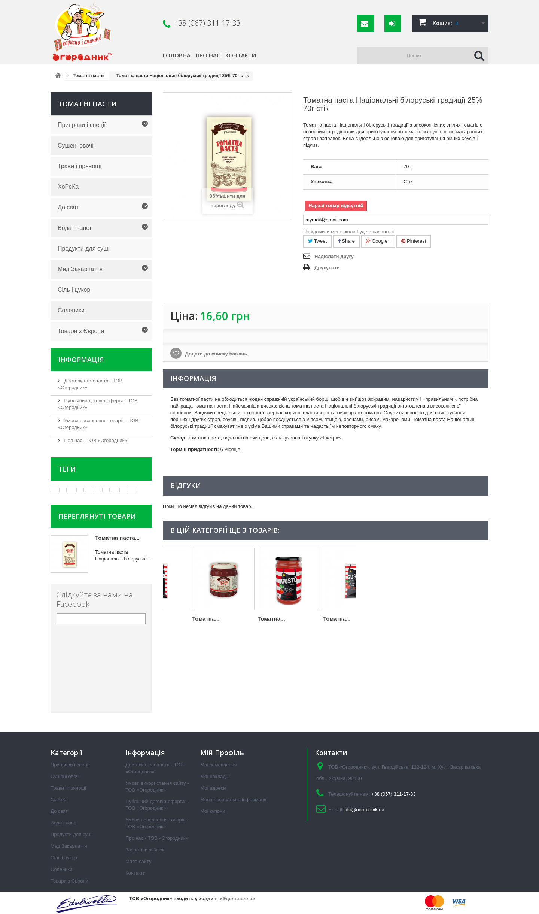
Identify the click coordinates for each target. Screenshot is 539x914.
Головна (177, 55)
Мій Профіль (222, 752)
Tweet (317, 241)
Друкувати (326, 267)
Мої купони (212, 811)
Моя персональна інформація (234, 799)
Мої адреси (213, 788)
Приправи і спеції (82, 125)
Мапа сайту (138, 861)
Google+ (378, 241)
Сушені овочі (76, 145)
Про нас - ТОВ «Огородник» (95, 440)
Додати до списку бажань (215, 354)
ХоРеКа (68, 187)
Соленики (71, 310)
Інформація (81, 359)
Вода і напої (74, 228)
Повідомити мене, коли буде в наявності (349, 231)
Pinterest (413, 241)
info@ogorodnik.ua (363, 809)
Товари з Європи (81, 331)
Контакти (240, 55)
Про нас (208, 55)
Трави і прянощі (79, 166)
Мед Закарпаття (80, 269)
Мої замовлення (218, 765)
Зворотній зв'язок (144, 850)
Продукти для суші (83, 248)
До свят (68, 207)
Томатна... (177, 618)
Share (346, 241)
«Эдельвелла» (237, 898)
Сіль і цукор (74, 290)
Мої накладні (214, 776)
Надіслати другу (334, 256)
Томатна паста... (117, 538)
